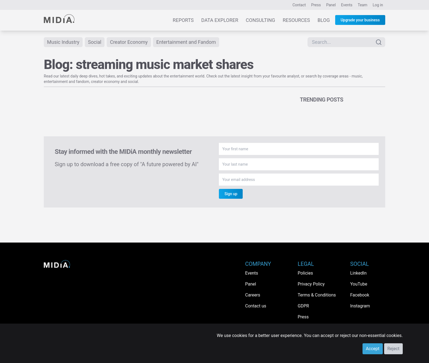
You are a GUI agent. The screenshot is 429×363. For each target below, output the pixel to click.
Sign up (230, 194)
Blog (323, 20)
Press (316, 5)
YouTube (358, 284)
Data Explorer (219, 20)
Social (95, 42)
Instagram (360, 306)
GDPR (303, 306)
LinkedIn (358, 273)
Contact (299, 5)
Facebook (359, 295)
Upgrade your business (360, 20)
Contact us (255, 306)
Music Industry (63, 42)
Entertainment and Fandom (186, 42)
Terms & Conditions (317, 295)
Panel (331, 5)
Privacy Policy (311, 284)
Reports (183, 20)
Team (362, 5)
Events (346, 5)
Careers (252, 295)
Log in (378, 5)
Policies (305, 273)
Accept (372, 348)
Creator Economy (129, 42)
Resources (296, 20)
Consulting (260, 20)
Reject (393, 348)
